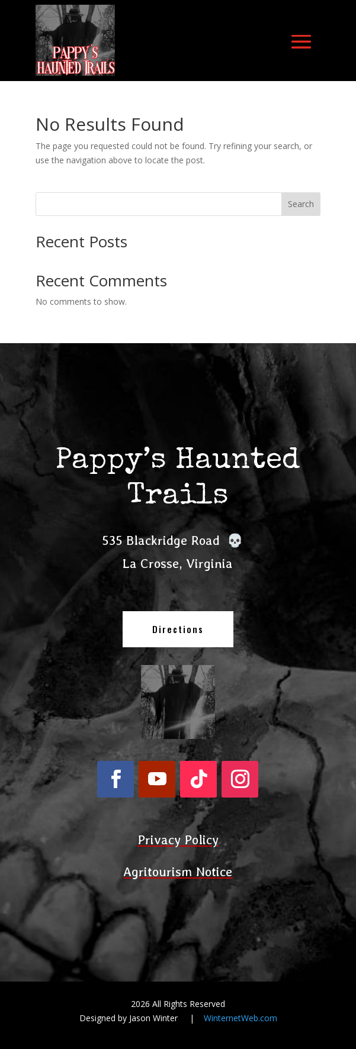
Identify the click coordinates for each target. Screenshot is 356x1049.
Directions (178, 628)
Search (301, 203)
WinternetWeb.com (240, 1018)
